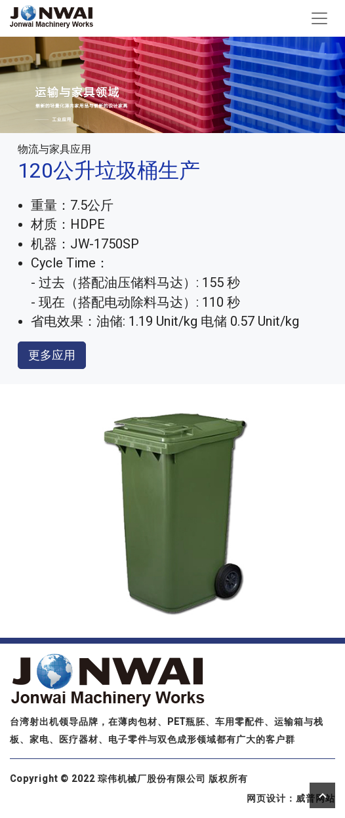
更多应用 (51, 355)
